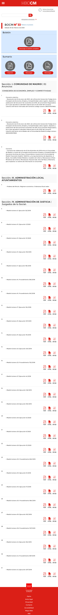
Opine (29, 596)
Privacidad (29, 602)
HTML (49, 113)
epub (54, 113)
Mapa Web (29, 611)
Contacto (29, 605)
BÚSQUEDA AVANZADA (28, 19)
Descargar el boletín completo (29, 48)
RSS (29, 613)
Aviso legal (29, 599)
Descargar (29, 73)
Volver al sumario (27, 25)
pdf (44, 113)
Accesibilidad (29, 608)
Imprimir (10, 73)
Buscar (31, 16)
